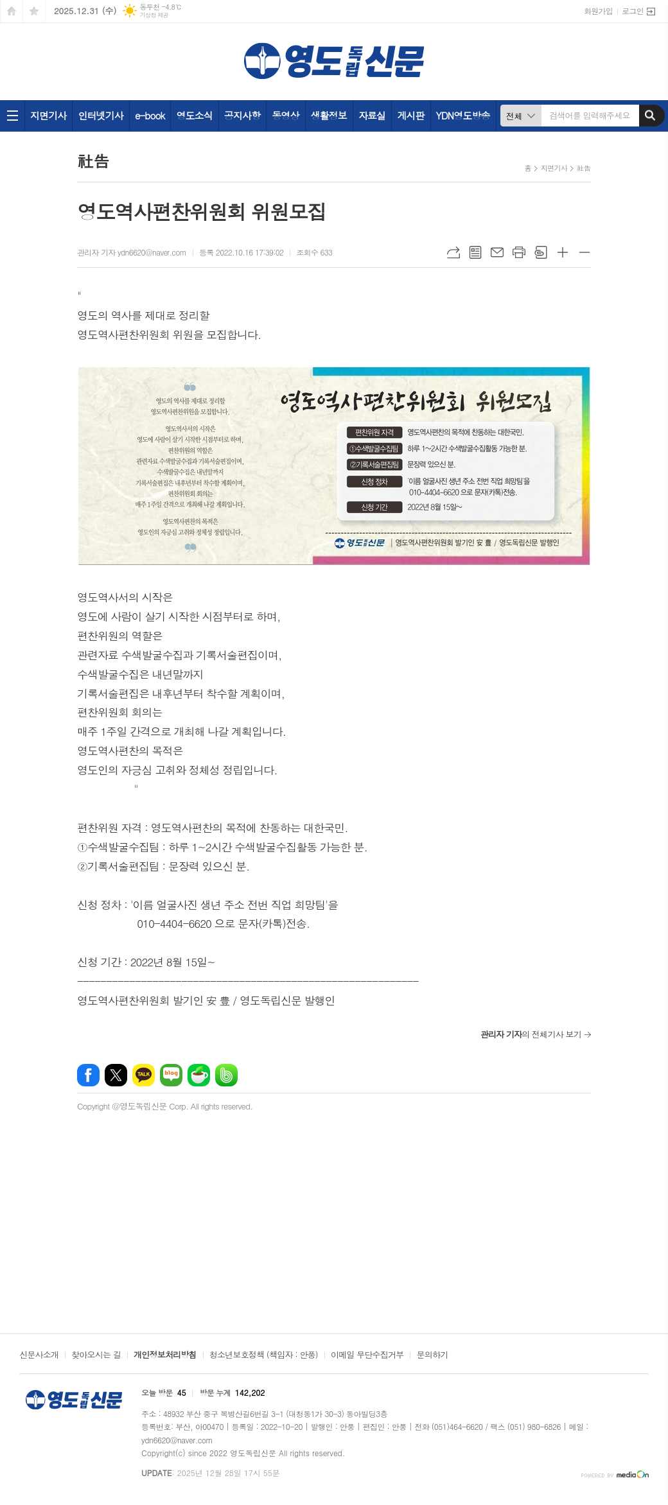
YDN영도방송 (463, 115)
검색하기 (650, 115)
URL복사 (453, 252)
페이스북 (88, 1075)
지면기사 (48, 115)
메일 (497, 252)
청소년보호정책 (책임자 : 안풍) (263, 1355)
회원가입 (598, 10)
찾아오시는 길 (96, 1355)
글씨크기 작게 (584, 252)
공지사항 (242, 115)
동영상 (285, 115)
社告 (583, 168)
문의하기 (432, 1355)
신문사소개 (38, 1355)
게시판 (410, 115)
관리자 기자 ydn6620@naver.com (131, 252)
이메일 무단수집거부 (367, 1355)
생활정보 (329, 115)
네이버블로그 (171, 1075)
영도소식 (194, 115)
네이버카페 (199, 1075)
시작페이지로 (11, 11)
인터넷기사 (100, 115)
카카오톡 (143, 1075)
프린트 (519, 252)
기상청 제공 (153, 15)
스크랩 (540, 252)
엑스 (116, 1075)
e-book (149, 115)
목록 (475, 252)
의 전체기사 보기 (530, 1034)
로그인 (633, 10)
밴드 (226, 1075)
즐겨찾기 (34, 11)
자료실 (371, 115)
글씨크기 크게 (562, 252)
